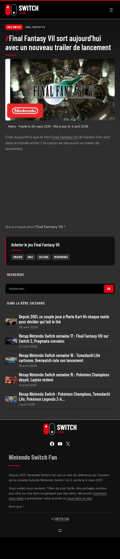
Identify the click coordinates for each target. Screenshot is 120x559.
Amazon (17, 257)
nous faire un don (79, 498)
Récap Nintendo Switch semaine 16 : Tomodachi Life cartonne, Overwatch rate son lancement (59, 358)
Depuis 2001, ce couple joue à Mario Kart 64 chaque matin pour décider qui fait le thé (64, 319)
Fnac (30, 257)
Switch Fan (62, 519)
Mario (12, 126)
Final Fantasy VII (35, 27)
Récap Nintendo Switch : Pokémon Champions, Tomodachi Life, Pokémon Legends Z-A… (64, 396)
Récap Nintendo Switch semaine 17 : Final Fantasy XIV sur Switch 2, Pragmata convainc (64, 338)
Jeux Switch (14, 27)
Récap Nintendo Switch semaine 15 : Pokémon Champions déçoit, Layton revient (64, 377)
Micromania (61, 257)
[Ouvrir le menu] (111, 9)
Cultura (44, 257)
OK (109, 289)
